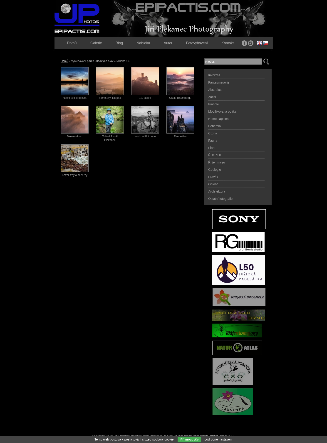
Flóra (212, 148)
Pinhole (213, 104)
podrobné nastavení (218, 439)
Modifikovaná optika (222, 111)
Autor (168, 43)
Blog (119, 43)
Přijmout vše (189, 439)
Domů (64, 61)
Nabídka (143, 43)
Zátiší (212, 97)
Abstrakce (215, 90)
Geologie (214, 169)
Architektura (216, 191)
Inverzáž (214, 75)
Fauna (212, 140)
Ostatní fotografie (220, 198)
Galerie (96, 43)
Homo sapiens (218, 119)
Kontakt (227, 43)
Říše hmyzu (216, 162)
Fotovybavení (197, 43)
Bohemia (214, 126)
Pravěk (213, 177)
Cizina (212, 133)
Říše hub (214, 155)
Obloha (213, 184)
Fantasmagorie (218, 82)
